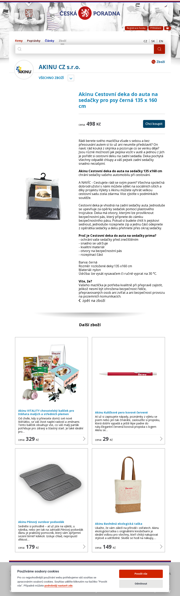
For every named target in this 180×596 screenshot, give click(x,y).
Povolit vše (141, 573)
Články (49, 41)
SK (153, 41)
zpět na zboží (92, 300)
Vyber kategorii (70, 78)
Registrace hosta (136, 28)
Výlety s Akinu (109, 190)
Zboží (62, 41)
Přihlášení (155, 28)
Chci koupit (154, 124)
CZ (145, 41)
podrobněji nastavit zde (58, 585)
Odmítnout (141, 583)
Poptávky (34, 41)
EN (161, 41)
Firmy (19, 41)
